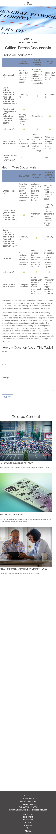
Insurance (28, 825)
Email (4, 364)
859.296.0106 (31, 798)
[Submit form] (7, 397)
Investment (28, 820)
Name (4, 351)
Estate (28, 822)
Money (28, 831)
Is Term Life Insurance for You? (16, 463)
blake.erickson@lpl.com (37, 810)
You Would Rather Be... (12, 514)
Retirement (28, 817)
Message (5, 378)
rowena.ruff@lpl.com (18, 810)
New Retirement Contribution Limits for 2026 (23, 569)
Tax (27, 828)
